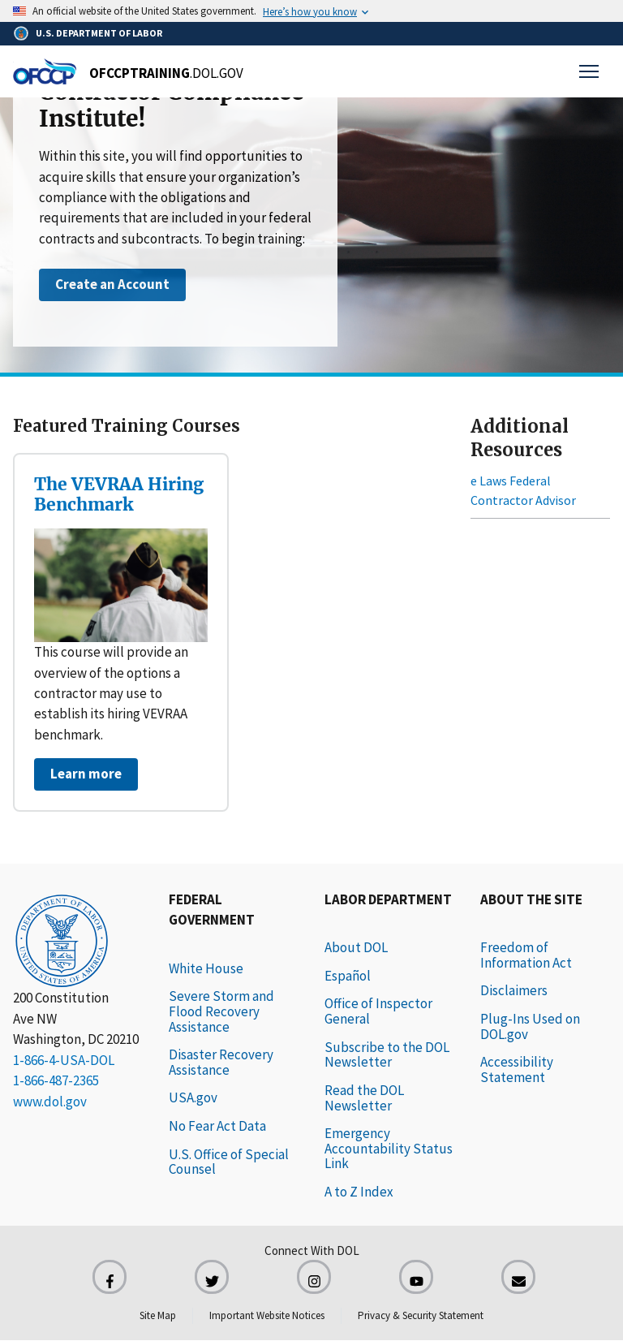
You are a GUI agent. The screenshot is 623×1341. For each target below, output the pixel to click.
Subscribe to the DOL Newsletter (386, 1055)
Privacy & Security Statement (420, 1315)
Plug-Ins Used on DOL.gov (530, 1026)
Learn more (86, 774)
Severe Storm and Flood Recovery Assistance (221, 1011)
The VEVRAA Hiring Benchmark (119, 494)
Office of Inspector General (378, 1011)
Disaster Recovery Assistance (221, 1062)
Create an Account (112, 284)
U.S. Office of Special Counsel (229, 1162)
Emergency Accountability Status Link (388, 1148)
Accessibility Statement (516, 1069)
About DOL (356, 947)
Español (347, 976)
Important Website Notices (266, 1315)
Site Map (158, 1315)
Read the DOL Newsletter (364, 1098)
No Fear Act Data (217, 1126)
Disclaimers (514, 990)
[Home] (128, 71)
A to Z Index (358, 1192)
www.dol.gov (50, 1101)
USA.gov (193, 1097)
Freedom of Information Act (526, 955)
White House (206, 968)
